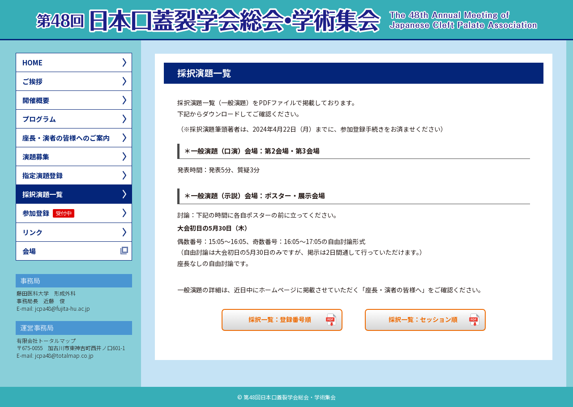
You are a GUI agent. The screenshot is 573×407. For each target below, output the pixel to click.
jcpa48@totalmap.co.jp (64, 355)
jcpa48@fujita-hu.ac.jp (62, 308)
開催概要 (35, 100)
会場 (29, 251)
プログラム (39, 119)
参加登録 (48, 213)
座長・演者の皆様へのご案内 (66, 137)
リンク (32, 232)
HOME (32, 62)
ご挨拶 (32, 81)
